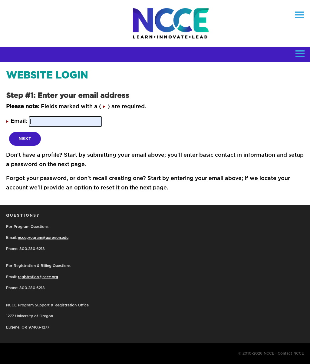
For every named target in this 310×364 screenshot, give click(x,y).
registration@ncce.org (38, 277)
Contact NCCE (291, 353)
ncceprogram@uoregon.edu (43, 237)
